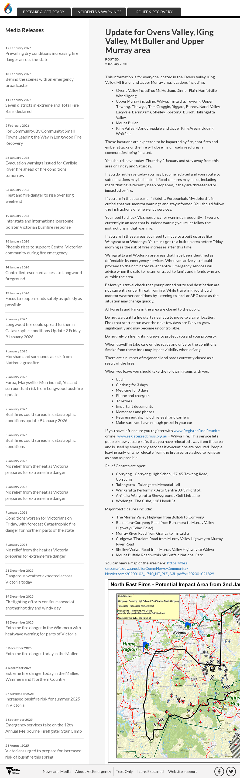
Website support (182, 771)
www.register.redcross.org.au (142, 436)
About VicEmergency (93, 771)
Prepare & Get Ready (43, 11)
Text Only (124, 771)
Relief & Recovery (154, 11)
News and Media (57, 771)
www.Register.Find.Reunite (197, 430)
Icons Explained (150, 771)
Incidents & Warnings (99, 11)
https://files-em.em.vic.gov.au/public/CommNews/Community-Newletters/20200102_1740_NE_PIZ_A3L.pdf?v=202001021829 (159, 568)
